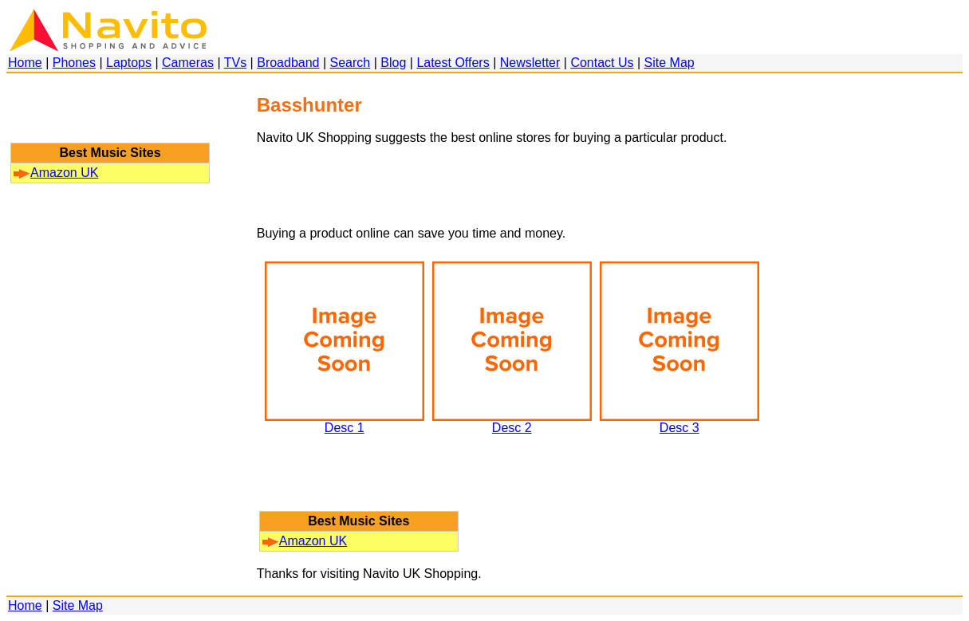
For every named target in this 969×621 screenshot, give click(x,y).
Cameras (188, 62)
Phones (74, 62)
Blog (393, 62)
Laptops (129, 62)
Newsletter (530, 62)
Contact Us (601, 62)
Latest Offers (452, 62)
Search (350, 62)
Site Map (669, 62)
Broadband (288, 62)
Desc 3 (679, 422)
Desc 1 (344, 422)
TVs (235, 62)
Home (25, 62)
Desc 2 (512, 422)
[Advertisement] (110, 116)
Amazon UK (56, 172)
